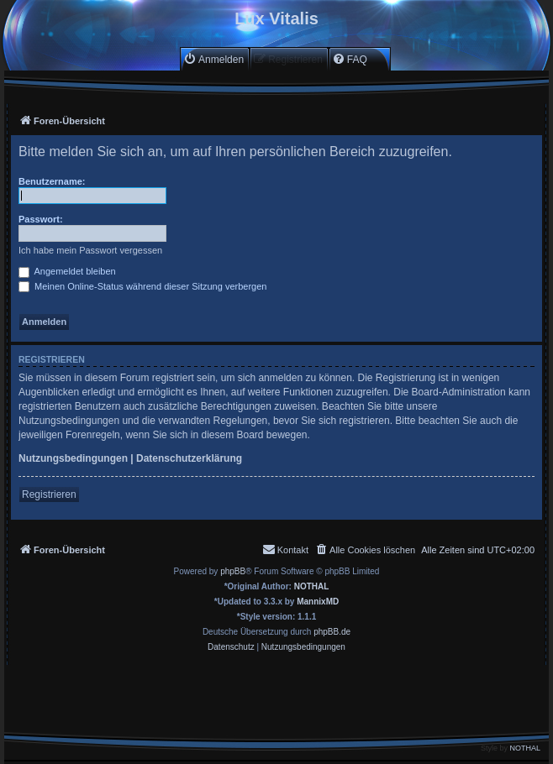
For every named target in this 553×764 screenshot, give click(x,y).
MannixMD (318, 601)
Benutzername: (51, 181)
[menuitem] (213, 59)
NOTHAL (311, 586)
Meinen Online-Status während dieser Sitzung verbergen (142, 286)
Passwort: (40, 219)
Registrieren (49, 494)
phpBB (232, 571)
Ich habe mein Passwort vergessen (90, 250)
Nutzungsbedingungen (73, 458)
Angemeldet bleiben (67, 271)
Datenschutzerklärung (189, 458)
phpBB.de (331, 631)
